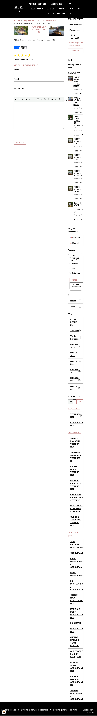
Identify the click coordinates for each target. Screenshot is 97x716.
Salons (75, 306)
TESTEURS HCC (75, 415)
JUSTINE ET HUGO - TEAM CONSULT (75, 641)
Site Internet (19, 89)
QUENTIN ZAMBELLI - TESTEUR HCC (75, 521)
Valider (75, 51)
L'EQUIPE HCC (57, 4)
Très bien (76, 273)
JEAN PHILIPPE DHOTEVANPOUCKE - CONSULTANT (77, 547)
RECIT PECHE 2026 (75, 322)
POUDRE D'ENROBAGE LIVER (78, 157)
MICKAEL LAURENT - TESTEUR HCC (75, 485)
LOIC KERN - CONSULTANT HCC (76, 627)
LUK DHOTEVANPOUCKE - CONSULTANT (77, 585)
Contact (50, 13)
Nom (16, 70)
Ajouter (20, 142)
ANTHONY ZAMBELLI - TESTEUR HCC (75, 442)
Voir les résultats (77, 286)
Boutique (42, 4)
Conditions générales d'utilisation (33, 710)
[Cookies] (4, 712)
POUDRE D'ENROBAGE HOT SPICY (78, 173)
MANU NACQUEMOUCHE (77, 574)
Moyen (75, 264)
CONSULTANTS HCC (47, 20)
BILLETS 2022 (75, 371)
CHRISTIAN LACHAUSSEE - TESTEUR (76, 497)
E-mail (16, 79)
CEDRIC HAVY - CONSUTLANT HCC (76, 599)
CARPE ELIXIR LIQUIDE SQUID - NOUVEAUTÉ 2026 (78, 122)
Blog (33, 9)
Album (40, 9)
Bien (74, 268)
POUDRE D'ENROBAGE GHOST (78, 189)
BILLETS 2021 (75, 379)
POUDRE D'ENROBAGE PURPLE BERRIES (78, 80)
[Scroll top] (93, 712)
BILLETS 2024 (75, 354)
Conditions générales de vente (64, 710)
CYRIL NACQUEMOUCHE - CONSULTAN (77, 563)
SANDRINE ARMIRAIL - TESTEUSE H (75, 456)
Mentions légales (8, 710)
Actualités (75, 330)
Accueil (32, 4)
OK (80, 402)
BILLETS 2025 (75, 345)
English (74, 243)
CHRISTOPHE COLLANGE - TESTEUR (76, 509)
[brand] (19, 9)
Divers (75, 301)
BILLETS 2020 (75, 387)
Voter (75, 280)
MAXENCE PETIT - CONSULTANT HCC (76, 613)
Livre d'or (60, 13)
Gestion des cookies (88, 711)
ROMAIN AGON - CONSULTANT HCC (76, 667)
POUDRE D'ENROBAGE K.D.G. (78, 141)
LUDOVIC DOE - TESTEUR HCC (74, 471)
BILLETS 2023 (75, 362)
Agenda (51, 9)
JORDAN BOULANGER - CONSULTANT (76, 695)
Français (75, 237)
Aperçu (64, 99)
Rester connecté (75, 36)
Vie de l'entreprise (76, 337)
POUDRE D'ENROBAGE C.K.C (78, 100)
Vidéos (62, 9)
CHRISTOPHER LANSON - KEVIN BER (77, 654)
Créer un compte (73, 43)
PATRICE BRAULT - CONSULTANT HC (76, 681)
